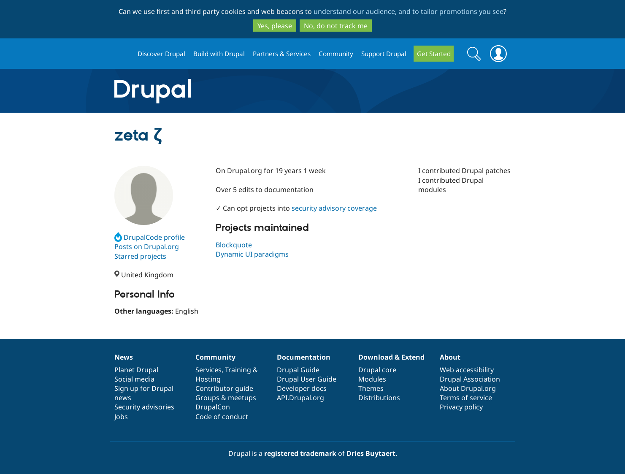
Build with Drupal (219, 53)
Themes (371, 388)
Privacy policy (461, 407)
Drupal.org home (122, 54)
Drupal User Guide (306, 379)
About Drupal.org (468, 388)
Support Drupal (383, 53)
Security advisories (144, 407)
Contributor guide (224, 388)
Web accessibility (467, 369)
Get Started (434, 53)
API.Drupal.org (300, 397)
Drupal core (377, 369)
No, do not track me (336, 25)
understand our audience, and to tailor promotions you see (408, 11)
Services (208, 369)
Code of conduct (221, 416)
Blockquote (234, 244)
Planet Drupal (136, 369)
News (123, 357)
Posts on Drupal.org (146, 246)
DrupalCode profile (149, 237)
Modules (372, 379)
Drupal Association (470, 379)
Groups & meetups (225, 397)
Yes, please (274, 25)
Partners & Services (282, 53)
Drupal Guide (298, 369)
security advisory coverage (334, 208)
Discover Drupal (161, 53)
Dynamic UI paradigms (252, 254)
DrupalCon (212, 407)
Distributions (379, 397)
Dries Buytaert (370, 453)
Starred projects (140, 256)
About (450, 357)
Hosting (208, 379)
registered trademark (300, 453)
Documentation (303, 357)
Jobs (121, 416)
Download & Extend (391, 357)
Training (238, 369)
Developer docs (302, 388)
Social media (134, 379)
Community (336, 53)
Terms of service (466, 397)
